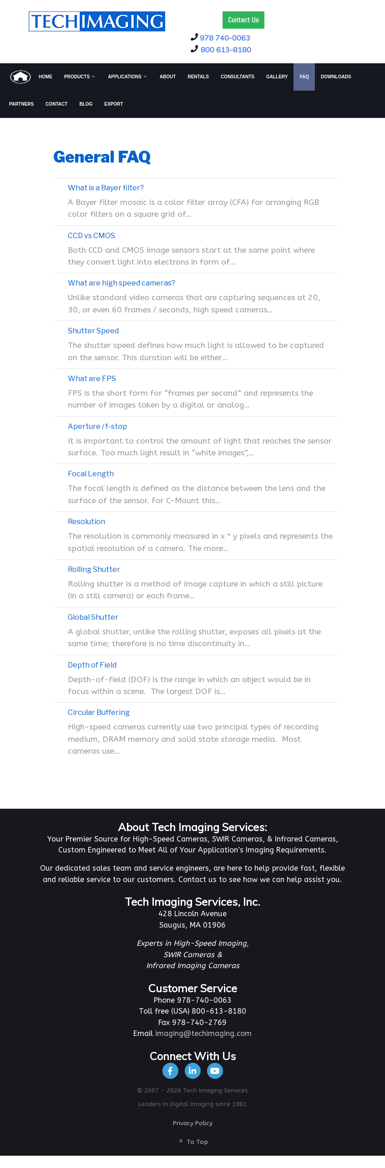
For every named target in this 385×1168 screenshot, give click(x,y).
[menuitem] (30, 77)
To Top (192, 1142)
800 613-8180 (226, 49)
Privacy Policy (193, 1123)
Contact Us (243, 20)
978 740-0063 (225, 37)
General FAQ (102, 157)
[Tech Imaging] (97, 20)
